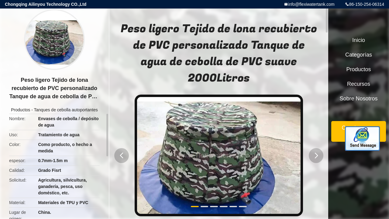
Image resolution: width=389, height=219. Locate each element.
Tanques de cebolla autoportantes (66, 109)
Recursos (358, 84)
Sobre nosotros (358, 99)
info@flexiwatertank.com (311, 4)
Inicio (358, 40)
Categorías (358, 55)
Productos (20, 109)
